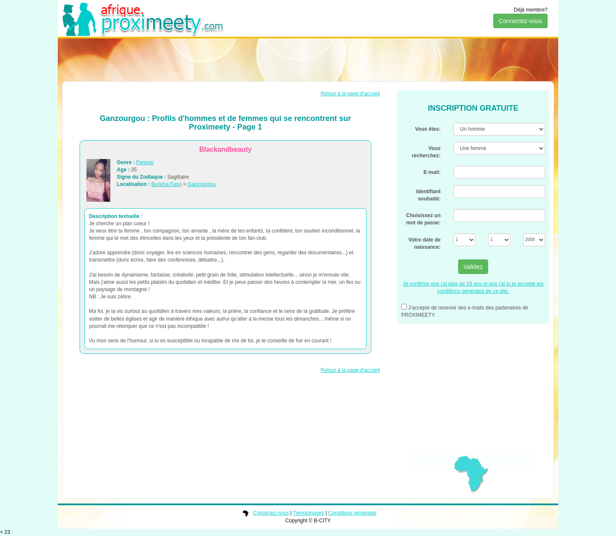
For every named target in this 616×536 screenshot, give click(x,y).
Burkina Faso (166, 184)
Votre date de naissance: (425, 243)
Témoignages (308, 513)
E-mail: (432, 172)
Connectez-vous (520, 21)
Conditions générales (352, 513)
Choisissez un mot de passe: (423, 219)
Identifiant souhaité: (428, 195)
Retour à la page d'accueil (350, 94)
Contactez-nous (271, 513)
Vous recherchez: (426, 152)
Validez (473, 266)
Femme (145, 162)
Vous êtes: (428, 129)
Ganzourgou (201, 184)
